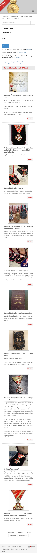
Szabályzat (5, 16)
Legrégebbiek (23, 535)
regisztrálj (28, 49)
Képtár (6, 62)
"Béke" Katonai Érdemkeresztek (16, 271)
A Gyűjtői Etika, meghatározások (21, 16)
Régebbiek (13, 535)
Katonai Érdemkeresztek (13, 188)
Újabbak (20, 532)
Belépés (5, 46)
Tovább (29, 119)
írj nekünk (17, 57)
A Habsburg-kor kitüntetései (14, 64)
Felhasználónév (6, 32)
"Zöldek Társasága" (11, 469)
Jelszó (4, 38)
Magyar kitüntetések (17, 62)
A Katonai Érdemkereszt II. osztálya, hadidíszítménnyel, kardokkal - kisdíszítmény (18, 150)
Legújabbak (11, 532)
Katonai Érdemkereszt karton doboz (18, 313)
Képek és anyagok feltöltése (10, 18)
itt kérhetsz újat (21, 52)
